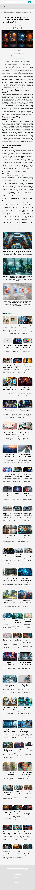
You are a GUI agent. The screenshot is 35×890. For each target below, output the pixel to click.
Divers (17, 882)
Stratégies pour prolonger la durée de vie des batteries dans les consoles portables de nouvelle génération (17, 251)
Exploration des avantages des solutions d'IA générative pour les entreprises (17, 301)
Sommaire (17, 50)
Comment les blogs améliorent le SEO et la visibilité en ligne (10, 580)
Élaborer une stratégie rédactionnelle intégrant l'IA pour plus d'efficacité (17, 277)
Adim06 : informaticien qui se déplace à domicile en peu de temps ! (25, 688)
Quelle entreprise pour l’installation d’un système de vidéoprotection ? (25, 457)
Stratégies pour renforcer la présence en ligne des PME (25, 413)
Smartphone (17, 880)
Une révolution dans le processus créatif (17, 52)
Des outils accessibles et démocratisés (17, 53)
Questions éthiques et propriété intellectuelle (17, 56)
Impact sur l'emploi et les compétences (17, 55)
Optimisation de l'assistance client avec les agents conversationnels (25, 665)
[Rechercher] (16, 2)
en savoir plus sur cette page (23, 142)
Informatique (8, 11)
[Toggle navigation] (3, 6)
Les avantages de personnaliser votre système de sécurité (10, 328)
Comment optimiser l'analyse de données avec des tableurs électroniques (10, 710)
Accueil (2, 11)
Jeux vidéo (17, 877)
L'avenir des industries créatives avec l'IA (17, 58)
